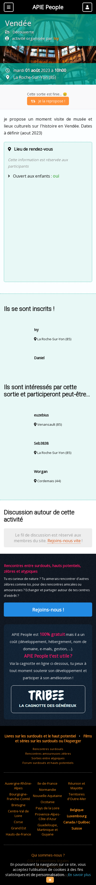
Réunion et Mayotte (76, 785)
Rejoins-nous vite (64, 540)
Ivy (56, 38)
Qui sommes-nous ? (48, 855)
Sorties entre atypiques (48, 758)
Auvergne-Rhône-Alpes (18, 785)
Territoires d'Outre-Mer (76, 796)
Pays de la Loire (47, 808)
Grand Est (18, 828)
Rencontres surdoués (48, 749)
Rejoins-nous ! (48, 609)
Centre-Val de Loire (18, 813)
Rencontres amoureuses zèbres (48, 753)
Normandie (47, 789)
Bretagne (18, 805)
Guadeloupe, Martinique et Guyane (47, 830)
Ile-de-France (47, 783)
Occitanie (48, 802)
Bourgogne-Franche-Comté (18, 796)
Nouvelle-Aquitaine (47, 795)
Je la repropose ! (48, 101)
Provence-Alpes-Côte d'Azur (47, 816)
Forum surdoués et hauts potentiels (48, 763)
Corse (18, 822)
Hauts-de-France (18, 834)
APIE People (47, 7)
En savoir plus (79, 874)
